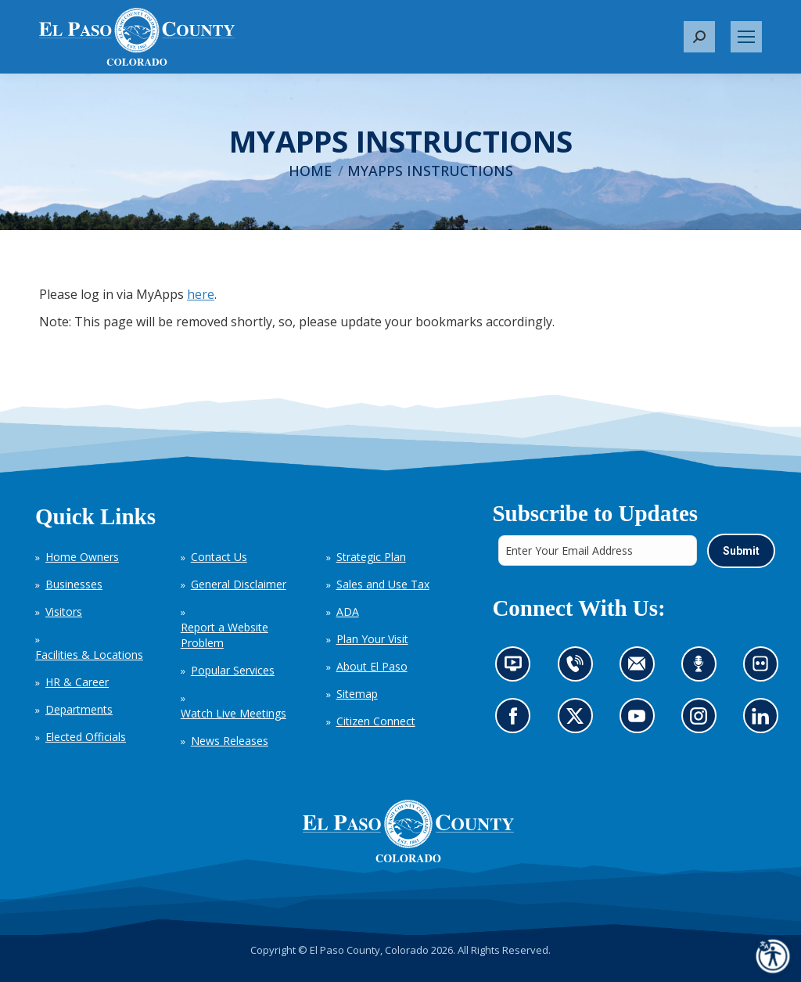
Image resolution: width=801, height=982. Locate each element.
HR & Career (77, 681)
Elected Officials (85, 736)
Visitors (63, 611)
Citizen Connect (375, 721)
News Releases (229, 740)
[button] (699, 37)
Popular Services (233, 670)
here (200, 294)
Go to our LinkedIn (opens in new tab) (764, 720)
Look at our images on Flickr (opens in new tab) (765, 669)
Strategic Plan (371, 556)
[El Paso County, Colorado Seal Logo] (408, 831)
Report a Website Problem (224, 635)
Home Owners (82, 556)
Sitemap (357, 693)
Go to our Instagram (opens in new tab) (703, 720)
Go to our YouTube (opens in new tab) (640, 720)
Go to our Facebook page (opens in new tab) (516, 720)
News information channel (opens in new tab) (517, 669)
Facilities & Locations (89, 654)
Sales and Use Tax (382, 584)
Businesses (73, 584)
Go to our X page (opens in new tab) (578, 720)
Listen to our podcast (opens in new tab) (702, 669)
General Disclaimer (238, 584)
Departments (79, 709)
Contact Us (219, 556)
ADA (347, 611)
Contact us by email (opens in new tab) (641, 669)
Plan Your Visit (372, 638)
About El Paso (372, 666)
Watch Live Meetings (233, 713)
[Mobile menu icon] (746, 36)
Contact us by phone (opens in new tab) (578, 669)
